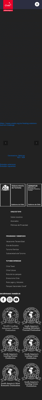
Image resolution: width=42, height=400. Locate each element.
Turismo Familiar (12, 249)
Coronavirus (12, 155)
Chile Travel (10, 266)
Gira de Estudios (12, 245)
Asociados (15, 221)
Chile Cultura (11, 270)
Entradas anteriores (8, 164)
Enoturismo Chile (12, 278)
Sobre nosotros (17, 217)
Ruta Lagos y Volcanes (14, 282)
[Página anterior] (17, 157)
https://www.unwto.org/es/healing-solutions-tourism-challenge (18, 124)
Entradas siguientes (8, 166)
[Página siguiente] (24, 157)
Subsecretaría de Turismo (16, 253)
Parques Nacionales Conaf (16, 286)
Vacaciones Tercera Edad (15, 241)
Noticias (21, 155)
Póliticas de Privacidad (19, 225)
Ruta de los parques (13, 274)
